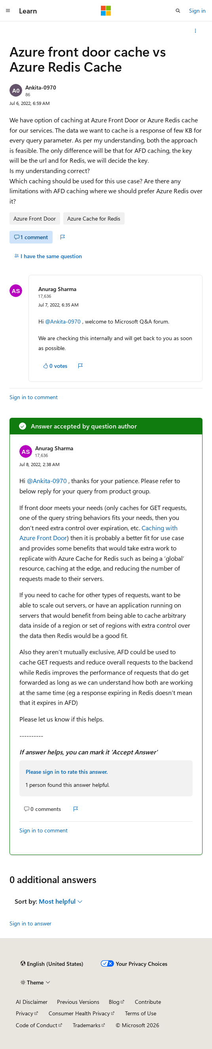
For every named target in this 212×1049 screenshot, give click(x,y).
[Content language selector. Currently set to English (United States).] (52, 964)
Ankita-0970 (40, 87)
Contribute (148, 1001)
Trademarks (86, 1025)
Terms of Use (140, 1013)
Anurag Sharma (57, 289)
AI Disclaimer (31, 1001)
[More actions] (196, 31)
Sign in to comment (33, 397)
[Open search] (178, 11)
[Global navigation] (8, 11)
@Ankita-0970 (63, 321)
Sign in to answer (30, 923)
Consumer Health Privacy (79, 1013)
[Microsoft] (106, 11)
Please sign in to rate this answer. (67, 771)
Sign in (197, 10)
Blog (114, 1001)
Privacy (24, 1013)
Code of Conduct (36, 1025)
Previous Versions (78, 1001)
